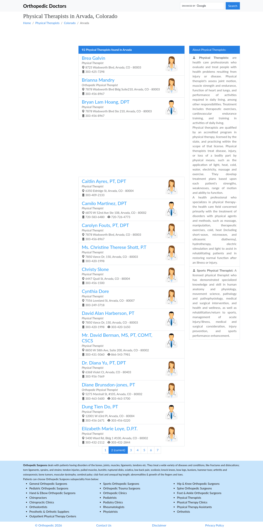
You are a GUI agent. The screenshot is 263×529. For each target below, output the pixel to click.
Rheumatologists (113, 507)
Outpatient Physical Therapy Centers (52, 516)
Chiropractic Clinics (41, 502)
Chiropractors (38, 497)
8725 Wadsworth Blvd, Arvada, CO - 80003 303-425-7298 (130, 64)
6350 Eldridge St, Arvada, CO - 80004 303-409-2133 (130, 187)
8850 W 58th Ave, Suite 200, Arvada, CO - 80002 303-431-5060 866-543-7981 (130, 344)
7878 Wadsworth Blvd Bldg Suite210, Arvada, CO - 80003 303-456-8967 (130, 86)
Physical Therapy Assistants (194, 507)
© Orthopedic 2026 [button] (48, 525)
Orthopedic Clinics (115, 493)
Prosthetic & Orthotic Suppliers (49, 511)
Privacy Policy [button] (214, 525)
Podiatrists (110, 497)
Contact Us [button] (103, 525)
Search (232, 6)
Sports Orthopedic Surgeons (121, 483)
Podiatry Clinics (113, 502)
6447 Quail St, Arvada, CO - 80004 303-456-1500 (130, 275)
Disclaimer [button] (159, 525)
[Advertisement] (131, 35)
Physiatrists (110, 511)
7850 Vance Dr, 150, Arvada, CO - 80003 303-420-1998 (130, 253)
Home (27, 23)
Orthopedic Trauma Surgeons (121, 488)
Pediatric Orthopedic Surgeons (48, 488)
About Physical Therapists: (209, 49)
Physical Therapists (47, 23)
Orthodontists (38, 507)
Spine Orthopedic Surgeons (194, 488)
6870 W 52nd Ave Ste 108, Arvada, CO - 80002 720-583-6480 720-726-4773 (130, 209)
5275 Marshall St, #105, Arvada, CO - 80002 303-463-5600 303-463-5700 (130, 391)
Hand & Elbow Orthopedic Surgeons (52, 493)
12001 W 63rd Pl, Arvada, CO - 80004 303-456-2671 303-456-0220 (130, 413)
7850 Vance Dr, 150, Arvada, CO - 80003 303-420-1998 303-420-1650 (130, 319)
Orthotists (183, 511)
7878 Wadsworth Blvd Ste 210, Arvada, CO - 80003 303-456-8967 (130, 108)
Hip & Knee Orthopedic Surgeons (198, 483)
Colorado (70, 23)
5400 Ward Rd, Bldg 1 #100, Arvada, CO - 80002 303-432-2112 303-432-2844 (130, 435)
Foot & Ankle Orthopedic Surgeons (199, 493)
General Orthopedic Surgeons (48, 483)
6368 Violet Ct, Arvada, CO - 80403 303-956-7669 (130, 369)
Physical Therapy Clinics (192, 502)
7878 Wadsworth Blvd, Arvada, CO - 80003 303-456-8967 (130, 231)
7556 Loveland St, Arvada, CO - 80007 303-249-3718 (130, 297)
